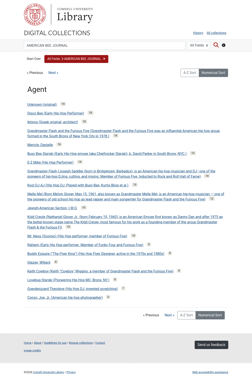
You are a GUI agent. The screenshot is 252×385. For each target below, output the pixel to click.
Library (74, 14)
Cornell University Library (48, 372)
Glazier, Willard (38, 262)
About (38, 342)
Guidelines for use (55, 342)
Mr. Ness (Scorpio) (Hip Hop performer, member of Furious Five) (77, 236)
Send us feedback (211, 345)
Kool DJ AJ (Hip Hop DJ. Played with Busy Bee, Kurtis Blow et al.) (78, 185)
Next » (53, 73)
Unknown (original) (42, 104)
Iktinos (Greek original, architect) (52, 122)
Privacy (71, 372)
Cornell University (35, 14)
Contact (100, 342)
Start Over (34, 59)
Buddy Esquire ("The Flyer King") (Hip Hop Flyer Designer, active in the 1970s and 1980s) (96, 254)
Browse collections (81, 342)
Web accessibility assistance (210, 372)
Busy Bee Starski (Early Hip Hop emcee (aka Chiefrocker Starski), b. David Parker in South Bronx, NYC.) (107, 154)
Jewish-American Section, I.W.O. (52, 208)
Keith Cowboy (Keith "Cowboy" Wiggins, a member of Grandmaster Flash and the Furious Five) (100, 271)
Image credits (32, 350)
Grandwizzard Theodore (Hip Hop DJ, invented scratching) (72, 289)
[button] (76, 59)
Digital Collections (57, 32)
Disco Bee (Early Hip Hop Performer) (55, 113)
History (198, 33)
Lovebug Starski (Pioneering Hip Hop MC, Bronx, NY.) (68, 280)
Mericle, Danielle (40, 145)
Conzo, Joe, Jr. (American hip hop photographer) (65, 297)
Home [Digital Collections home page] (27, 342)
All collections (217, 33)
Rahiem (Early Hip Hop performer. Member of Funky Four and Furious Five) (85, 245)
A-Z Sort (189, 73)
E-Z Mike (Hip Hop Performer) (50, 162)
